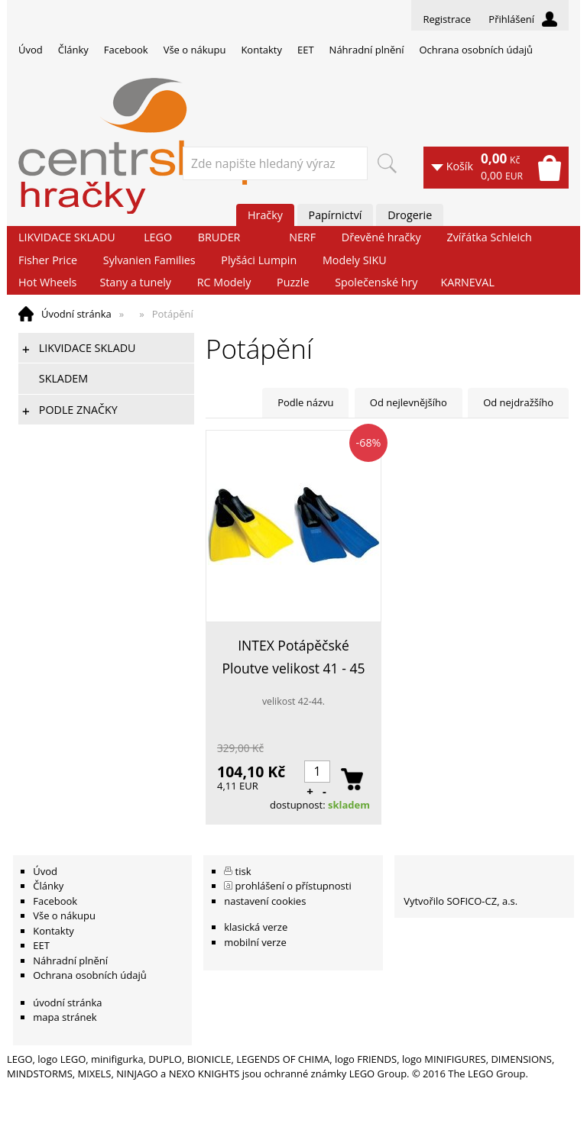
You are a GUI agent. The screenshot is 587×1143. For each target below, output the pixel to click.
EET (305, 50)
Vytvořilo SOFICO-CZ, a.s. (460, 901)
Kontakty (261, 50)
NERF (302, 237)
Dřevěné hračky (381, 237)
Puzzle (293, 282)
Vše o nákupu (195, 50)
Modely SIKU (355, 260)
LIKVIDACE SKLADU (66, 237)
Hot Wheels (47, 282)
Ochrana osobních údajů (475, 50)
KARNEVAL (467, 282)
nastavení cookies (265, 901)
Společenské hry (376, 282)
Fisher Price (47, 260)
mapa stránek (64, 1017)
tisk (243, 871)
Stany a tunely (135, 282)
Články (73, 50)
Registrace (447, 19)
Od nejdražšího (518, 402)
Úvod (30, 50)
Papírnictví (335, 215)
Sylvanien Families (149, 260)
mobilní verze (255, 942)
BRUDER (219, 237)
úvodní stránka (67, 1002)
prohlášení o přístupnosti (293, 886)
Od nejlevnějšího (408, 402)
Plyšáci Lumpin (259, 260)
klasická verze (255, 927)
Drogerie (410, 215)
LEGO (158, 237)
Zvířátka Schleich (489, 237)
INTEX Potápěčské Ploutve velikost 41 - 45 (293, 656)
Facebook (126, 50)
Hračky (265, 215)
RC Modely (224, 282)
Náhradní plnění (366, 50)
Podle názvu (305, 402)
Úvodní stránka (76, 314)
